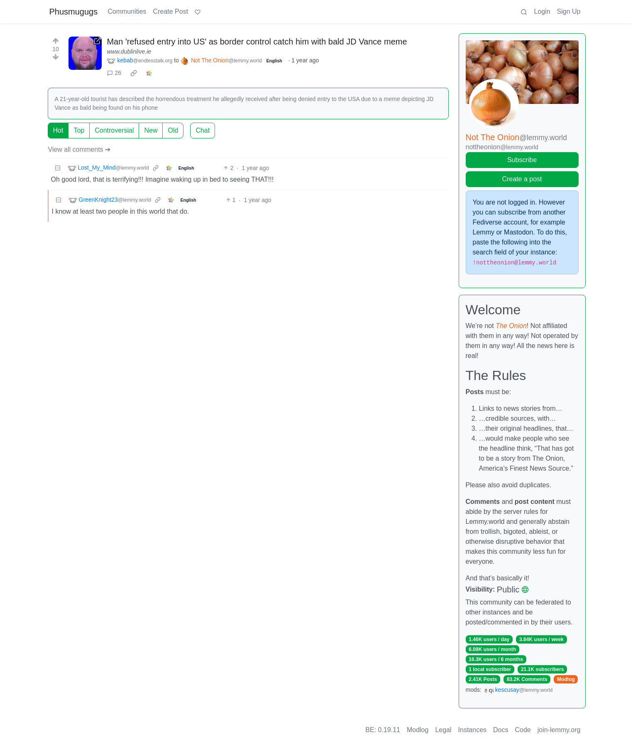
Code (523, 729)
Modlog (566, 679)
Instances (472, 729)
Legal (443, 729)
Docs (500, 729)
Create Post (170, 11)
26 (114, 72)
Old (173, 130)
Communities (127, 11)
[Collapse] (57, 168)
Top (78, 130)
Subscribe (522, 159)
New (150, 130)
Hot (58, 130)
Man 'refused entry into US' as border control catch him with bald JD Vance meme (257, 41)
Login (542, 11)
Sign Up (569, 11)
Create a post (522, 179)
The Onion (511, 325)
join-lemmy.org (559, 729)
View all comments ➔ (79, 149)
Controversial (114, 130)
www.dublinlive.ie (129, 51)
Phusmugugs (73, 11)
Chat (203, 130)
